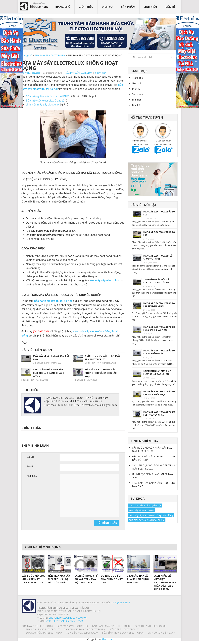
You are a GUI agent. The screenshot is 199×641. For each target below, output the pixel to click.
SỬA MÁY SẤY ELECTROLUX (50, 55)
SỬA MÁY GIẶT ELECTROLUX (37, 626)
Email (30, 466)
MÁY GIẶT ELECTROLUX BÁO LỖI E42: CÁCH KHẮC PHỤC (159, 393)
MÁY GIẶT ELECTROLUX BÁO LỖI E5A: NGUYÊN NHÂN (159, 305)
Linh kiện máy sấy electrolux (42, 104)
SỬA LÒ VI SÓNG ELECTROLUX (43, 629)
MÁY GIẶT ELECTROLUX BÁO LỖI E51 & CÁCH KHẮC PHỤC (159, 328)
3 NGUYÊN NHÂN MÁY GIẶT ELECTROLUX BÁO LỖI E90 (157, 281)
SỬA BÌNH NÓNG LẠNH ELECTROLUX (122, 632)
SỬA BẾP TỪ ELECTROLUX (124, 629)
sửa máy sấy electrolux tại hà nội (146, 519)
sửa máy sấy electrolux (141, 510)
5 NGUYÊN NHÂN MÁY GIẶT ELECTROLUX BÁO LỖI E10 (157, 372)
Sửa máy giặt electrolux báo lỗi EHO (47, 96)
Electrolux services (30, 72)
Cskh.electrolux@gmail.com (64, 621)
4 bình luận (78, 379)
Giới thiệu (86, 7)
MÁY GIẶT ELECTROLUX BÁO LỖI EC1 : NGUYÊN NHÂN (159, 413)
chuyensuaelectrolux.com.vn (68, 617)
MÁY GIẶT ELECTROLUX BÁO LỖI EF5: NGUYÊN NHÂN (159, 352)
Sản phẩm (128, 7)
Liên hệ (170, 7)
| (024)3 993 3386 (120, 602)
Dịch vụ (107, 7)
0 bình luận (100, 72)
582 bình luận (27, 379)
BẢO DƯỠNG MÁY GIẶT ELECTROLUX (84, 629)
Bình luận (32, 476)
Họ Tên (30, 457)
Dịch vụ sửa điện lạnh (161, 632)
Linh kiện (150, 7)
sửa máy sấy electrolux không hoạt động (151, 515)
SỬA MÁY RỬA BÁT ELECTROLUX (44, 632)
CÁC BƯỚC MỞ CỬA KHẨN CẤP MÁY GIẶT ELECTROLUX (152, 449)
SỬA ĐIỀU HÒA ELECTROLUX (82, 632)
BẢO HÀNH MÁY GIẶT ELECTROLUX (111, 626)
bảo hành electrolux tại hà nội (145, 505)
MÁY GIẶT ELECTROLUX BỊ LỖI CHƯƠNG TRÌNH (158, 257)
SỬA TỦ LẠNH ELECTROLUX (150, 626)
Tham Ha (107, 639)
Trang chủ (62, 7)
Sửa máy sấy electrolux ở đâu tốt (45, 100)
